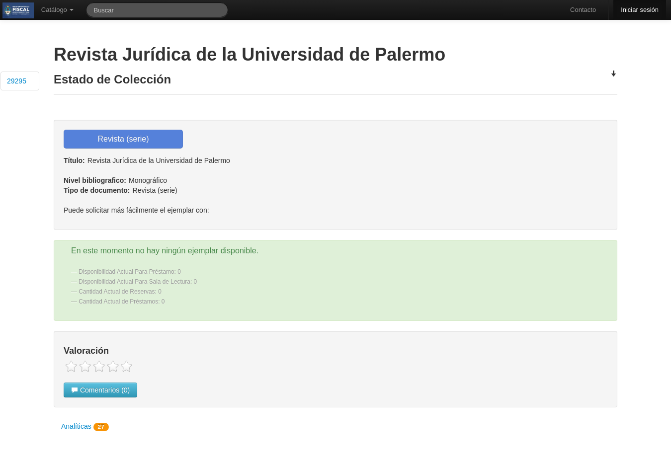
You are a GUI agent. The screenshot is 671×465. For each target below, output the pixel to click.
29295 (16, 81)
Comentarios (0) (100, 390)
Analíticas (85, 426)
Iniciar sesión (640, 9)
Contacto (583, 9)
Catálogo (57, 9)
